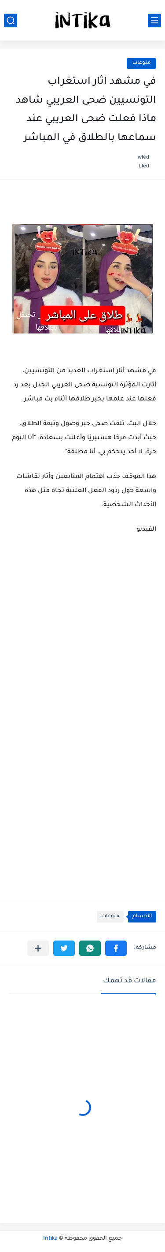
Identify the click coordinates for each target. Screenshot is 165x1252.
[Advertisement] (82, 771)
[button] (116, 948)
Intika (50, 1239)
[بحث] (10, 20)
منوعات (141, 63)
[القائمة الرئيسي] (154, 20)
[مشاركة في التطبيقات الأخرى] (38, 948)
